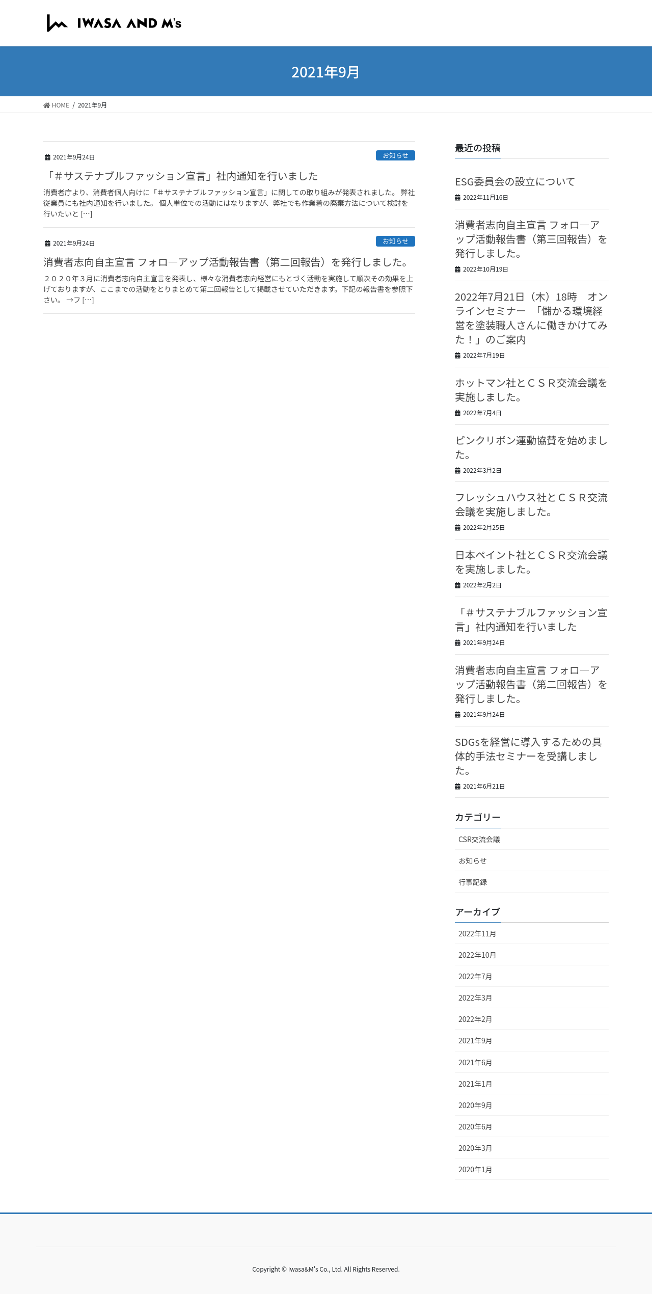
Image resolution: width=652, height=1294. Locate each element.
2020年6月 (475, 1126)
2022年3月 (475, 997)
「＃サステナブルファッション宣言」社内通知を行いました (180, 175)
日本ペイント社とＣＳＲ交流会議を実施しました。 (531, 561)
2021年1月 (475, 1084)
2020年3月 (475, 1148)
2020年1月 (475, 1169)
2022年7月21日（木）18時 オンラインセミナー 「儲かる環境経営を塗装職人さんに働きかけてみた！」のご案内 (531, 317)
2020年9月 (475, 1105)
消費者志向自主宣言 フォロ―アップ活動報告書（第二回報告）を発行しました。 (227, 261)
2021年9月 (475, 1040)
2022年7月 (475, 976)
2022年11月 (477, 933)
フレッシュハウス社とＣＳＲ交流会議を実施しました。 (531, 504)
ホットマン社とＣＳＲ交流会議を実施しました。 (531, 389)
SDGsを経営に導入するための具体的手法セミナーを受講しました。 (528, 755)
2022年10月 (477, 955)
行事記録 (472, 882)
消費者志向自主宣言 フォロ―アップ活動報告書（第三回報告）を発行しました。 (531, 238)
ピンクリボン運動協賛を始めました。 (531, 447)
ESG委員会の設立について (515, 181)
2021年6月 (475, 1062)
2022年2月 (475, 1019)
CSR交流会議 (479, 839)
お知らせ (396, 155)
